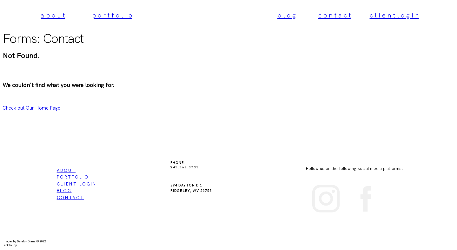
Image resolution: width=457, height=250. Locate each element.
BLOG (64, 190)
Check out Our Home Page (31, 108)
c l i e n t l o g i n (394, 15)
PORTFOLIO (73, 177)
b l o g (286, 15)
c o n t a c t (334, 15)
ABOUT (66, 170)
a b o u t (53, 15)
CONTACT (70, 197)
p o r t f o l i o (112, 15)
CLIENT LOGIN (77, 184)
